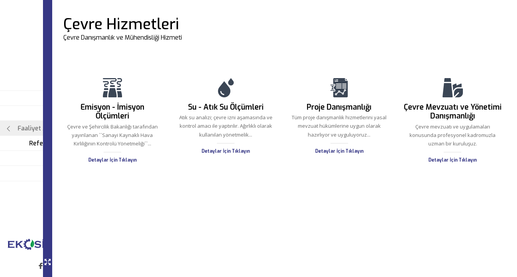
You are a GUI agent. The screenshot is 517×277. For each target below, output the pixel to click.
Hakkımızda (60, 113)
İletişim (66, 173)
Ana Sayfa (61, 98)
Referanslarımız (53, 143)
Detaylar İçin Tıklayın (152, 168)
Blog (70, 158)
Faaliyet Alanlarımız (41, 128)
